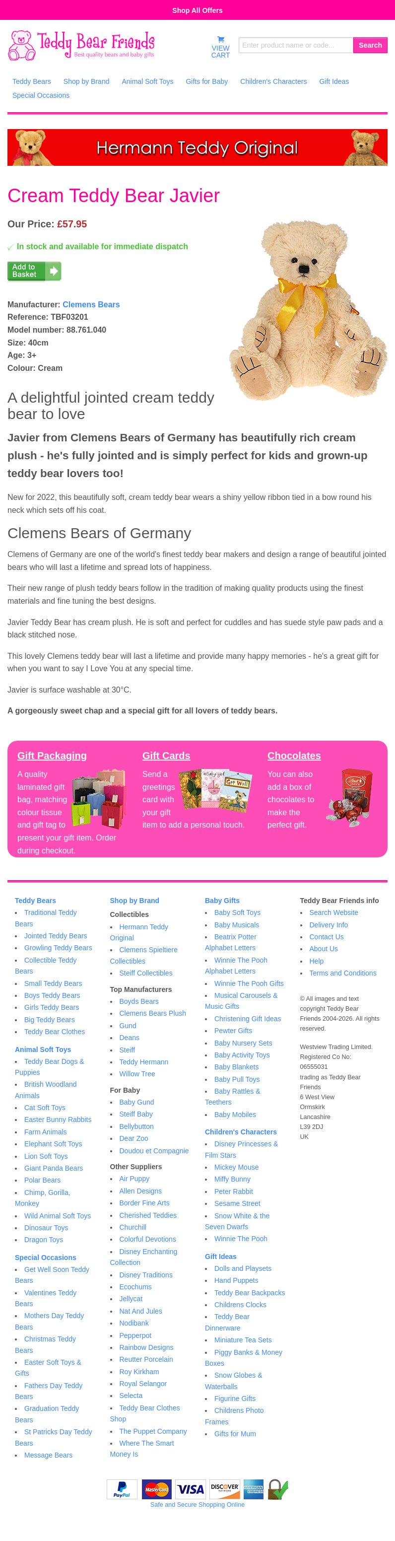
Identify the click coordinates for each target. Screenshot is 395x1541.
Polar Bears (42, 1180)
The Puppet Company (153, 1431)
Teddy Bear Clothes (54, 1032)
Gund (128, 1026)
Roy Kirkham (139, 1372)
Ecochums (136, 1287)
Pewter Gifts (233, 1031)
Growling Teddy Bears (58, 948)
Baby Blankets (236, 1067)
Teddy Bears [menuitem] (31, 81)
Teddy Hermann (144, 1062)
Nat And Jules (141, 1311)
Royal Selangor (143, 1384)
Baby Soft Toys (237, 912)
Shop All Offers (197, 10)
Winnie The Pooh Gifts (249, 983)
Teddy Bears (35, 901)
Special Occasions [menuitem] (40, 95)
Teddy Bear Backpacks (249, 1293)
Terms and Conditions (343, 973)
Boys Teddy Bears (52, 995)
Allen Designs (141, 1191)
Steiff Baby (136, 1114)
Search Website (334, 912)
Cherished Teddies (148, 1215)
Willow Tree (137, 1074)
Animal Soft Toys (43, 1049)
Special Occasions (45, 1257)
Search (370, 45)
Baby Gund (137, 1102)
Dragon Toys (43, 1240)
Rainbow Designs (147, 1347)
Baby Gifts (222, 901)
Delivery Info (329, 925)
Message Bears (48, 1455)
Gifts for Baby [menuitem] (207, 81)
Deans (129, 1038)
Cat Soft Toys (45, 1108)
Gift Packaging (52, 755)
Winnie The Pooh (240, 1239)
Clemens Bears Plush (153, 1013)
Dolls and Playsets (242, 1268)
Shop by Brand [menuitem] (87, 81)
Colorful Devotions (148, 1239)
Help (317, 961)
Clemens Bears (91, 304)
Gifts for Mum (235, 1434)
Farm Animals (45, 1132)
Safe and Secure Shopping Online (197, 1504)
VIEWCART (220, 47)
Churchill (133, 1227)
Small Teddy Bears (53, 983)
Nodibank (134, 1323)
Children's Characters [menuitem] (273, 81)
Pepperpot (136, 1335)
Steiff (127, 1050)
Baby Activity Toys (242, 1055)
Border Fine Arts (145, 1203)
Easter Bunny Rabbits (57, 1119)
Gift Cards (166, 755)
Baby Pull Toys (237, 1079)
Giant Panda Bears (53, 1168)
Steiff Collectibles (146, 973)
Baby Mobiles (235, 1115)
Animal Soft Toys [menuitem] (147, 81)
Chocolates (294, 755)
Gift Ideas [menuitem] (334, 81)
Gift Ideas (221, 1257)
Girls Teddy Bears (51, 1007)
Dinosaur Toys (46, 1228)
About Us (324, 949)
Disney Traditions (146, 1275)
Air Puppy (135, 1179)
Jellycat (131, 1299)
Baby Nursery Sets (243, 1043)
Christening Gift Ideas (247, 1019)
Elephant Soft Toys (53, 1144)
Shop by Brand (135, 901)
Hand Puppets (236, 1280)
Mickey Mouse (236, 1167)
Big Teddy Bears (49, 1020)
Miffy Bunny (232, 1179)
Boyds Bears (139, 1001)
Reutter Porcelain (146, 1359)
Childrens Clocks (240, 1305)
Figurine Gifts (235, 1398)
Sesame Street (237, 1203)
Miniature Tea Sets (243, 1340)
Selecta (131, 1396)
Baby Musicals (236, 925)
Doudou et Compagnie (154, 1151)
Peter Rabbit (233, 1191)
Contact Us (327, 937)
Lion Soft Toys (46, 1156)
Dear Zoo (134, 1138)
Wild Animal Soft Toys (57, 1216)
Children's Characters (241, 1132)
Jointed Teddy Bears (55, 936)
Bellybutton (137, 1126)
